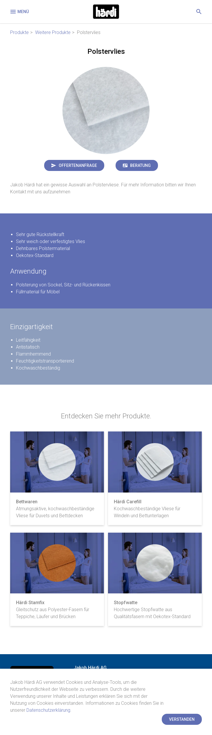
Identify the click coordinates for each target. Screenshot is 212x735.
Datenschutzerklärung (48, 710)
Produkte (19, 32)
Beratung (140, 165)
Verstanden (182, 719)
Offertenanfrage (78, 165)
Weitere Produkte (53, 32)
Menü (19, 11)
